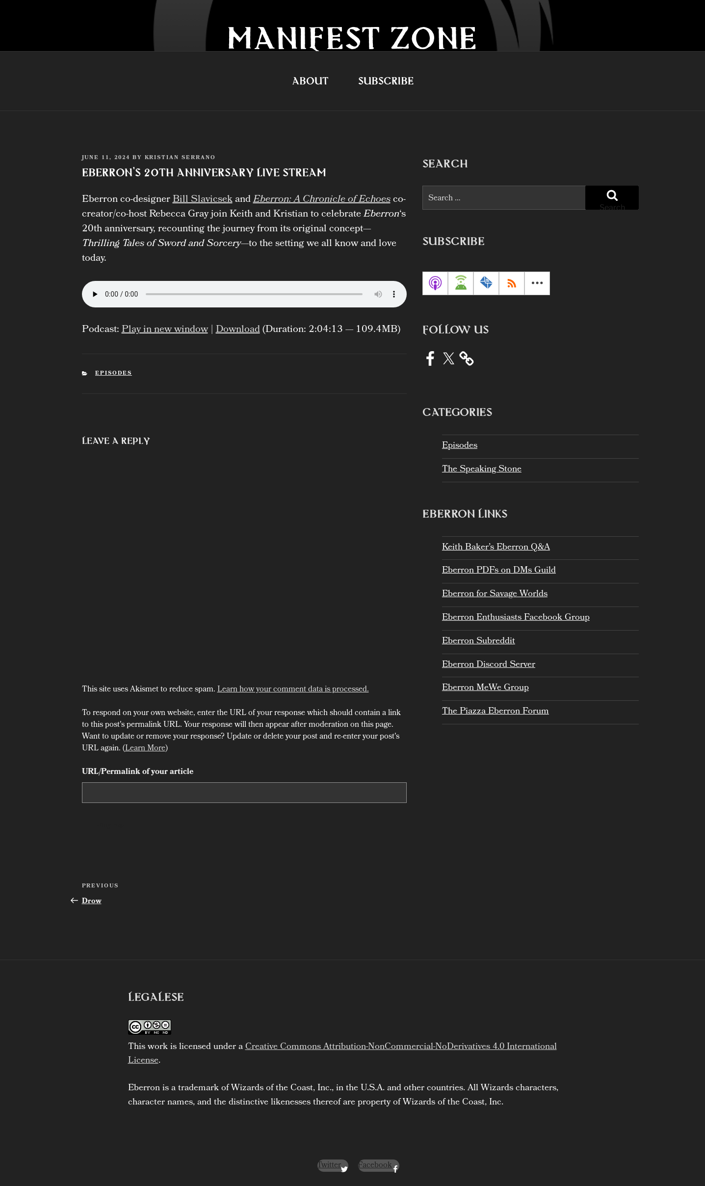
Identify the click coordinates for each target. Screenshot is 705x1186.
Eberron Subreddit (478, 641)
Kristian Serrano (180, 158)
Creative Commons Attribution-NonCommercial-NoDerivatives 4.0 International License (342, 1054)
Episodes (113, 373)
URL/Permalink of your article (137, 772)
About (310, 81)
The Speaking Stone (482, 469)
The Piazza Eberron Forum (495, 711)
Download (238, 330)
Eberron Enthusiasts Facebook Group (516, 618)
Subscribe (386, 81)
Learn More (145, 748)
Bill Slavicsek (203, 200)
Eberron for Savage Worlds (495, 594)
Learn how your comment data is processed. (293, 689)
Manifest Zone (352, 37)
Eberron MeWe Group (485, 688)
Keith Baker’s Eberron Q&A (496, 547)
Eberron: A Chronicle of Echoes (322, 200)
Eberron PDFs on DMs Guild (499, 571)
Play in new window (165, 330)
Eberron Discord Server (488, 665)
